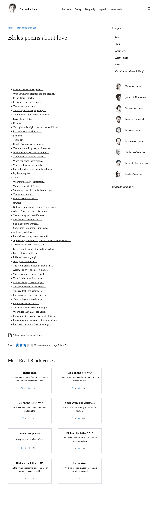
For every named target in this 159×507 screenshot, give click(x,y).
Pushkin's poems (133, 130)
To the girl (18, 139)
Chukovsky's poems (135, 152)
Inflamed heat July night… (26, 257)
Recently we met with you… (27, 131)
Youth (16, 177)
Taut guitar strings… (23, 194)
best (117, 37)
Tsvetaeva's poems (134, 108)
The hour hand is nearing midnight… (31, 307)
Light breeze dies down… (26, 303)
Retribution (29, 372)
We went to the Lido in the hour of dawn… (34, 190)
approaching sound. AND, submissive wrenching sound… (42, 240)
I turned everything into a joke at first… (33, 236)
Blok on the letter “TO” (29, 463)
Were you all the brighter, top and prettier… (34, 93)
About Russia (121, 57)
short (117, 44)
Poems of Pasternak (134, 119)
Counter (17, 123)
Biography (90, 9)
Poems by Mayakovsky (136, 163)
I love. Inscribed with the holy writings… (33, 169)
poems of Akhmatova (135, 97)
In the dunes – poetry (23, 97)
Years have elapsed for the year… (29, 244)
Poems (118, 64)
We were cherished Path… (26, 186)
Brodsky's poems (133, 174)
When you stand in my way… (28, 160)
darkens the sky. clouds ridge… (28, 282)
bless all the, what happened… (28, 89)
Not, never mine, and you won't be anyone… (35, 207)
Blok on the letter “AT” (79, 433)
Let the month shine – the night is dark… (33, 249)
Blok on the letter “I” (80, 372)
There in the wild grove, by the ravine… (33, 148)
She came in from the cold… (27, 219)
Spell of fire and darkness (80, 402)
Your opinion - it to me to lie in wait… (32, 114)
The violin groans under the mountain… (33, 265)
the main (66, 9)
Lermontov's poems (134, 141)
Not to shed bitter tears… (25, 198)
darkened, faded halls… (25, 232)
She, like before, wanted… (26, 223)
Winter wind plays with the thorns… (31, 152)
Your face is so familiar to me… (29, 278)
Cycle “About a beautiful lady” (129, 71)
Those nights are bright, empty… (29, 110)
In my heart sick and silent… (27, 102)
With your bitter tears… (25, 261)
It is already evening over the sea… (30, 295)
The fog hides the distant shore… (29, 286)
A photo (103, 9)
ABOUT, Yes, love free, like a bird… (31, 211)
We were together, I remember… (29, 181)
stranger (17, 202)
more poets (116, 9)
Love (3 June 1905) (22, 119)
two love (17, 135)
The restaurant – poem (24, 106)
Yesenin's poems (133, 86)
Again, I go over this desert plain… (30, 269)
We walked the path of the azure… (30, 311)
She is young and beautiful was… (29, 215)
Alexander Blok (28, 9)
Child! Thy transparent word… (28, 144)
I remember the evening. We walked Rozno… (35, 316)
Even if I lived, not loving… (27, 253)
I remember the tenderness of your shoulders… (36, 320)
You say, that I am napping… (27, 290)
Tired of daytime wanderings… (28, 299)
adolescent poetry (30, 433)
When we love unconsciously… (29, 165)
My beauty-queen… (23, 173)
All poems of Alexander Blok (27, 335)
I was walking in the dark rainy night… (32, 324)
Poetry (78, 9)
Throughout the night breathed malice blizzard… (37, 127)
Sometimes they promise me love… (31, 227)
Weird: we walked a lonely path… (30, 274)
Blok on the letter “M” (30, 402)
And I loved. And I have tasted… (29, 156)
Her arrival (79, 463)
